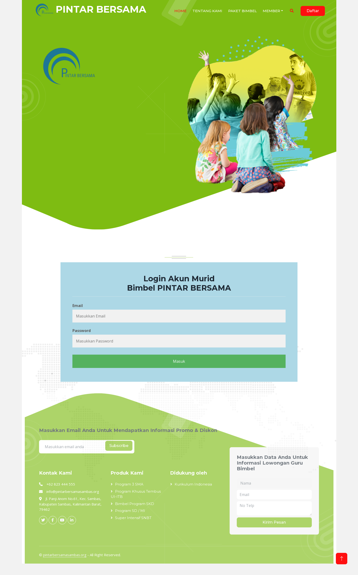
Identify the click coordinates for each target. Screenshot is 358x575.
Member (271, 11)
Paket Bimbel (242, 11)
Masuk (179, 361)
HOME (180, 11)
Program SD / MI (130, 510)
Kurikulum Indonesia (193, 484)
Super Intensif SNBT (133, 518)
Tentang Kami (207, 11)
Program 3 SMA (129, 484)
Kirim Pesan (274, 522)
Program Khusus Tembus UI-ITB (136, 494)
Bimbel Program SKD (134, 503)
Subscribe (118, 445)
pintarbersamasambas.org (64, 554)
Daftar (313, 11)
